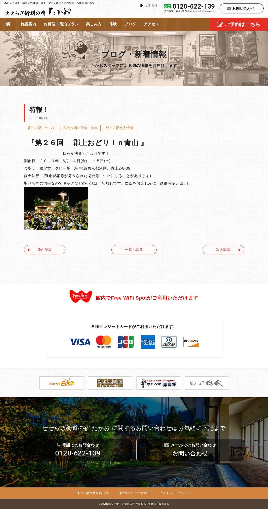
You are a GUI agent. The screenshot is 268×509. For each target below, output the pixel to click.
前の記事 (39, 250)
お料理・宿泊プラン (61, 24)
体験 (113, 24)
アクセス (151, 24)
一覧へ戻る (134, 250)
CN (154, 5)
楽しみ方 (94, 24)
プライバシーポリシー (175, 493)
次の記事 (228, 250)
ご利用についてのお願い (134, 493)
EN (148, 5)
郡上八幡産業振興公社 (92, 493)
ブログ (130, 24)
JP (141, 5)
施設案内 (28, 24)
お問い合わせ (241, 8)
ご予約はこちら (239, 25)
